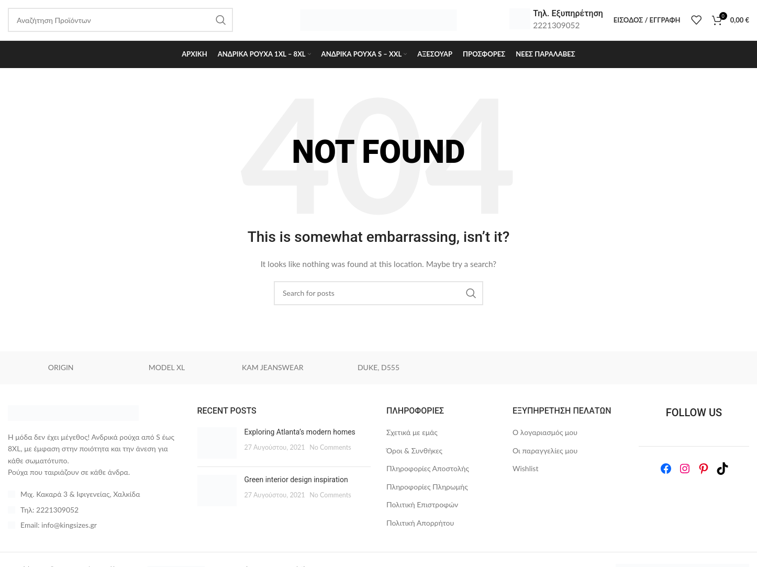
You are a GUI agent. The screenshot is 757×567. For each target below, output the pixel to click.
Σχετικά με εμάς (412, 439)
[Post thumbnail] (217, 449)
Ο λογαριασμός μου (545, 439)
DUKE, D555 (378, 374)
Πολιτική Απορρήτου (420, 529)
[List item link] (95, 516)
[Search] (378, 300)
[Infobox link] (556, 23)
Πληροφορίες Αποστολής (427, 475)
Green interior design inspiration (296, 486)
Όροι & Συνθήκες (414, 457)
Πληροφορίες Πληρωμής (427, 493)
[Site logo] (378, 22)
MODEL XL (167, 374)
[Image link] (73, 418)
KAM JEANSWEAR (272, 374)
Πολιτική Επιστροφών (422, 511)
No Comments (330, 454)
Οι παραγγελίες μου (545, 457)
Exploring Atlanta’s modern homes (299, 439)
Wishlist (525, 475)
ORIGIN (61, 374)
